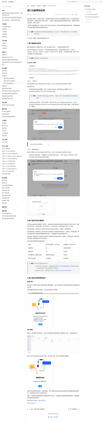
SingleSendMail (58, 276)
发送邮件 (44, 11)
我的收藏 (76, 20)
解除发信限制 (42, 405)
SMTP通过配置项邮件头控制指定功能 (68, 271)
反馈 (55, 422)
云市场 (41, 2)
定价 (36, 2)
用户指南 (39, 11)
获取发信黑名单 (31, 408)
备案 (86, 2)
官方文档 (4, 7)
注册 (94, 2)
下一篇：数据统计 (73, 414)
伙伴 (45, 2)
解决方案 (27, 2)
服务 (49, 2)
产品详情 (67, 20)
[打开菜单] (2, 2)
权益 (32, 2)
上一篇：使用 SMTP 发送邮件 (36, 414)
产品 (22, 2)
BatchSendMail (67, 276)
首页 (28, 11)
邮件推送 (11, 7)
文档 (82, 2)
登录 (100, 2)
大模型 (17, 2)
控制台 (89, 2)
